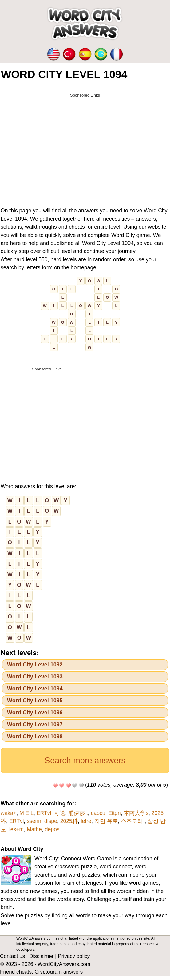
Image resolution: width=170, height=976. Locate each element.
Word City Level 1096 (35, 712)
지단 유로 (106, 821)
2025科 (69, 821)
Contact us (12, 956)
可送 (59, 813)
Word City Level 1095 (35, 700)
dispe (50, 821)
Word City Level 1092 (35, 665)
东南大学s (136, 813)
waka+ (8, 813)
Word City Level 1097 (35, 724)
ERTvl (44, 813)
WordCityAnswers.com (64, 964)
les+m (16, 829)
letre (86, 821)
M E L (26, 813)
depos (52, 829)
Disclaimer (41, 956)
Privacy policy (74, 956)
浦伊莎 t (78, 813)
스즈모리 (132, 821)
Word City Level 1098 (35, 736)
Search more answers (85, 760)
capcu (98, 813)
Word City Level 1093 (35, 677)
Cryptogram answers (58, 972)
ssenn (34, 821)
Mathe (34, 829)
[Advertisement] (85, 144)
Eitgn (114, 813)
